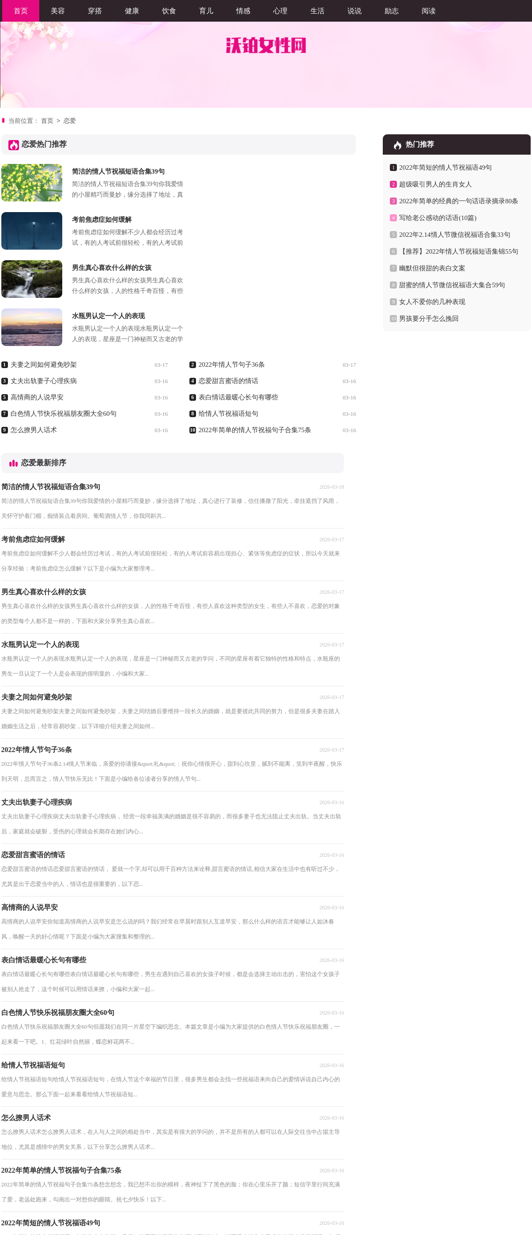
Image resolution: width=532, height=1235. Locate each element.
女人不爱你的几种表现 (432, 301)
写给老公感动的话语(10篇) (437, 217)
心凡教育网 (134, 1198)
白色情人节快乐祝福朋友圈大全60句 (64, 317)
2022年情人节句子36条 (232, 268)
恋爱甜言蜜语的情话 (228, 284)
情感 (243, 11)
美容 (58, 11)
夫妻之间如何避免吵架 (44, 268)
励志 (392, 11)
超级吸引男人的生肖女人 (435, 184)
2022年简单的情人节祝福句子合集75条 (255, 333)
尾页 (176, 1178)
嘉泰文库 (168, 1198)
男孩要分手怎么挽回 (429, 318)
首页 (21, 11)
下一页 (148, 1178)
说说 (354, 11)
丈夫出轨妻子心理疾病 (44, 284)
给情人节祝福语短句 (228, 317)
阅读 (429, 11)
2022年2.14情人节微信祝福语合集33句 (454, 234)
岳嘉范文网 (97, 1198)
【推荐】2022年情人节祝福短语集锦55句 (458, 251)
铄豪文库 (38, 1198)
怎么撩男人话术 (34, 333)
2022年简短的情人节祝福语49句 (445, 167)
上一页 (40, 1178)
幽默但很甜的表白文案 (432, 268)
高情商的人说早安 (37, 300)
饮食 (169, 11)
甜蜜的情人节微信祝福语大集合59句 (452, 285)
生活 (317, 11)
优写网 (66, 1198)
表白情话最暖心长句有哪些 (238, 300)
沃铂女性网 (254, 1224)
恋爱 (70, 121)
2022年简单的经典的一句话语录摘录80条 (458, 201)
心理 (280, 11)
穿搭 (95, 11)
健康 (132, 11)
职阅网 (10, 1198)
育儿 (206, 11)
